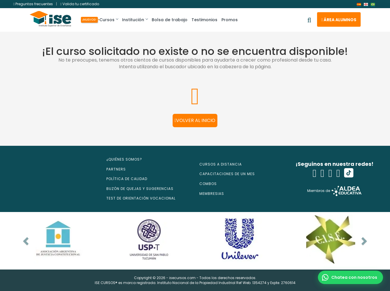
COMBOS (208, 183)
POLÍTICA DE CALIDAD (126, 178)
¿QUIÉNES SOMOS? (124, 159)
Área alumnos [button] (338, 20)
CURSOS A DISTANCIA (220, 164)
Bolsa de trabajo (170, 20)
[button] (350, 277)
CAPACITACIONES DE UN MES (227, 173)
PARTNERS (116, 169)
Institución (135, 20)
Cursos (108, 20)
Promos (230, 20)
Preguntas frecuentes (33, 3)
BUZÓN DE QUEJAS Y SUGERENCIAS (139, 188)
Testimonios (205, 20)
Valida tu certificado (79, 3)
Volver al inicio (195, 120)
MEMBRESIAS (211, 193)
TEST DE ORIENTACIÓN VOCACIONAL (141, 198)
